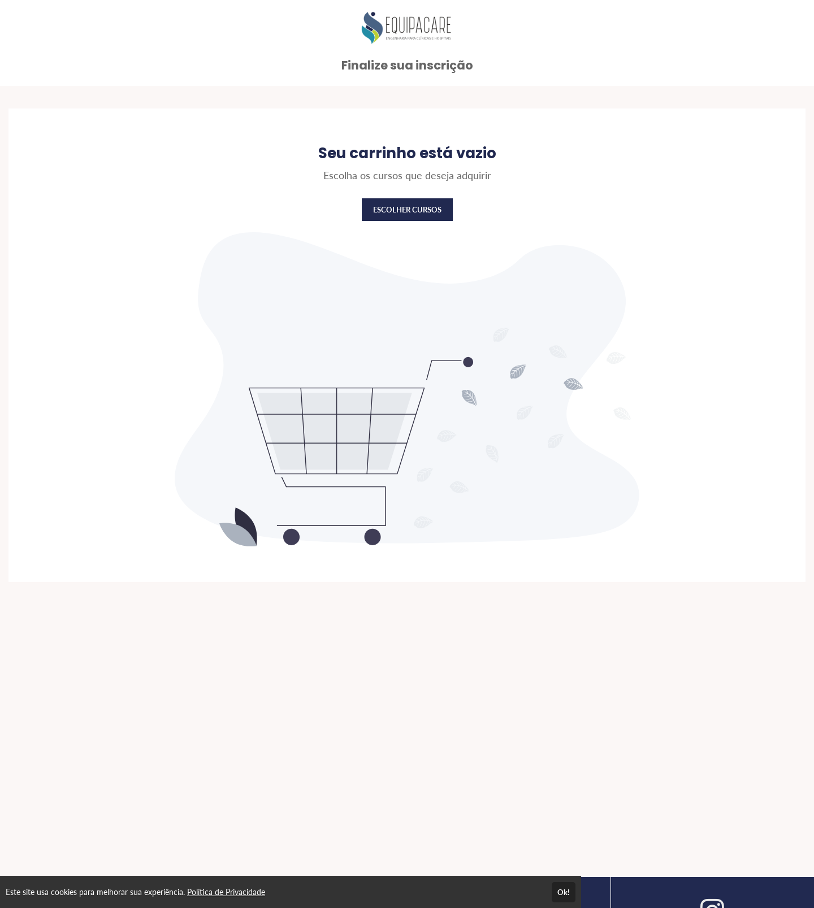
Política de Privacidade (226, 892)
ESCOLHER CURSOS (407, 209)
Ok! (563, 892)
